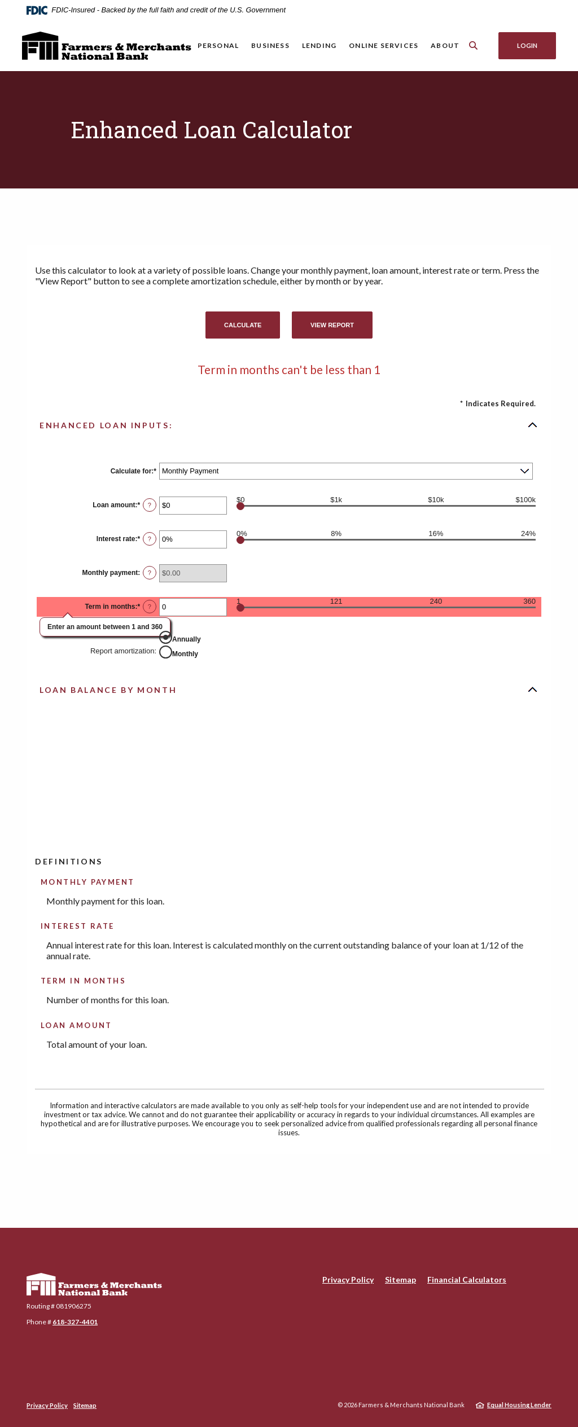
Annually (186, 639)
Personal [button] (218, 45)
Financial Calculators (466, 1279)
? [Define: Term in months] (149, 606)
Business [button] (270, 45)
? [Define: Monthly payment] (149, 572)
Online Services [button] (383, 45)
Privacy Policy (348, 1279)
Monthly (185, 654)
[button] (289, 425)
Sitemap (400, 1279)
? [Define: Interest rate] (149, 538)
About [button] (445, 45)
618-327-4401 (75, 1322)
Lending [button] (319, 45)
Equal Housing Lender (519, 1404)
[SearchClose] (473, 45)
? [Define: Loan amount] (149, 505)
